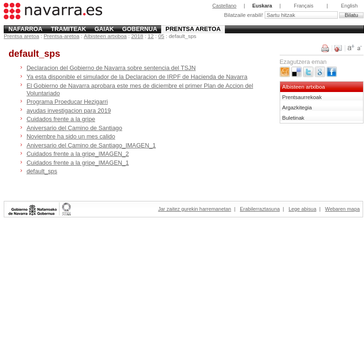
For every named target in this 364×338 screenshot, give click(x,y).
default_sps (42, 171)
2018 (137, 36)
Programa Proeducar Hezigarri (67, 101)
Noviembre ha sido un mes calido (71, 136)
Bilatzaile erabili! (244, 15)
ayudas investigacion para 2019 (69, 110)
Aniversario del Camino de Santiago (74, 127)
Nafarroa (25, 28)
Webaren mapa (342, 209)
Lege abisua (302, 209)
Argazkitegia (297, 107)
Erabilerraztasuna (260, 209)
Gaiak (104, 28)
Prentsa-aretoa (61, 36)
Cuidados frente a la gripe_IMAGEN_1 (78, 162)
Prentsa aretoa (193, 28)
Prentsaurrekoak (302, 97)
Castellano (224, 5)
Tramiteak (68, 28)
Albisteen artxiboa (105, 36)
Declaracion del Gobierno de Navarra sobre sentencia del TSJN (111, 67)
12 (151, 36)
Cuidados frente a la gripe (61, 119)
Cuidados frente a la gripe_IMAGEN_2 (78, 153)
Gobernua (139, 28)
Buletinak (293, 118)
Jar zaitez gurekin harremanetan (194, 209)
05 (161, 36)
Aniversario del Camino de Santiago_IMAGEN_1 (91, 145)
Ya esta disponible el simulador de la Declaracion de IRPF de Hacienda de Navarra (137, 76)
